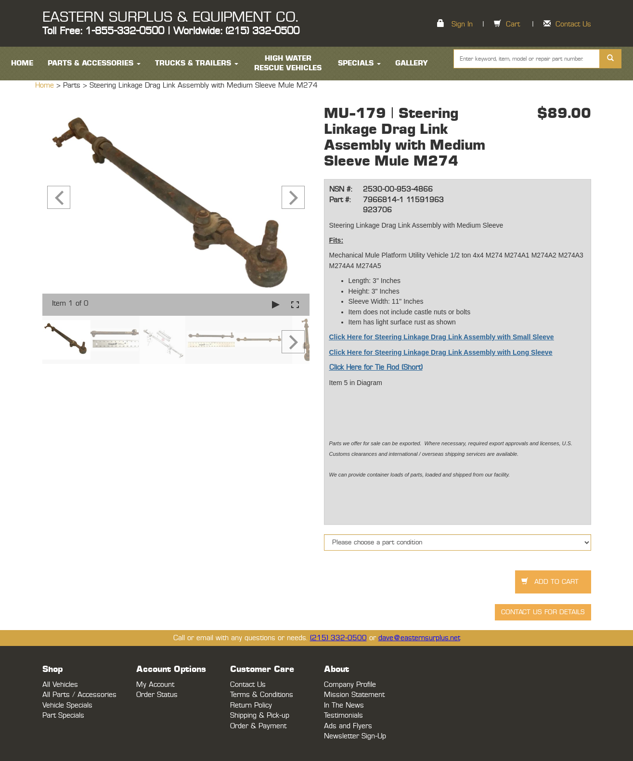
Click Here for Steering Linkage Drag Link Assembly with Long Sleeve (441, 352)
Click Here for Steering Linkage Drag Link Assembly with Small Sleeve (441, 337)
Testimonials (343, 715)
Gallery (411, 63)
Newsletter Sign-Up (355, 736)
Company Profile (350, 684)
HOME (22, 63)
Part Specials (63, 715)
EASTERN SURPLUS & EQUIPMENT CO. (170, 17)
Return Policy (251, 705)
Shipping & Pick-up (259, 715)
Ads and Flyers (348, 726)
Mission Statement (354, 694)
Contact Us (573, 24)
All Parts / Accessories (79, 694)
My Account (155, 684)
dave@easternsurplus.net (419, 638)
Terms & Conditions (261, 694)
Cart (513, 24)
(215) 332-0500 (338, 638)
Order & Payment (258, 726)
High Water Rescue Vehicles (288, 63)
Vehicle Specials (67, 705)
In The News (344, 705)
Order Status (157, 694)
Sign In (462, 24)
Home (45, 85)
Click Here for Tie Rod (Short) (376, 367)
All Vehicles (60, 684)
